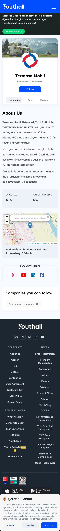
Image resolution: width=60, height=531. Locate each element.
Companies (45, 369)
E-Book (15, 371)
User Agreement (15, 384)
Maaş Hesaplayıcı (45, 462)
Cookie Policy (15, 402)
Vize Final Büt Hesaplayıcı (45, 428)
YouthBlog (45, 405)
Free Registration (45, 353)
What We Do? (15, 416)
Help (15, 365)
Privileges (45, 387)
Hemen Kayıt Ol (14, 31)
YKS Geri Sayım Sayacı (45, 446)
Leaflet (30, 243)
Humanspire (15, 456)
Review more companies (23, 304)
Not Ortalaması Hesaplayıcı (45, 418)
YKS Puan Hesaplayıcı (45, 437)
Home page (14, 100)
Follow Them (30, 265)
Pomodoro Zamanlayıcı (45, 455)
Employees (11, 195)
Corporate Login (15, 422)
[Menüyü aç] (54, 7)
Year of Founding (42, 195)
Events (44, 100)
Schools (45, 399)
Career (15, 359)
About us (15, 353)
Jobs (30, 100)
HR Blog (15, 435)
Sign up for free (15, 428)
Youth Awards (15, 449)
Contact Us (15, 377)
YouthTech (15, 441)
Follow (30, 89)
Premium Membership (45, 361)
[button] (30, 225)
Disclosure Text (15, 390)
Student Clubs (45, 393)
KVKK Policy (15, 396)
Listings (45, 375)
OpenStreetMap (42, 243)
